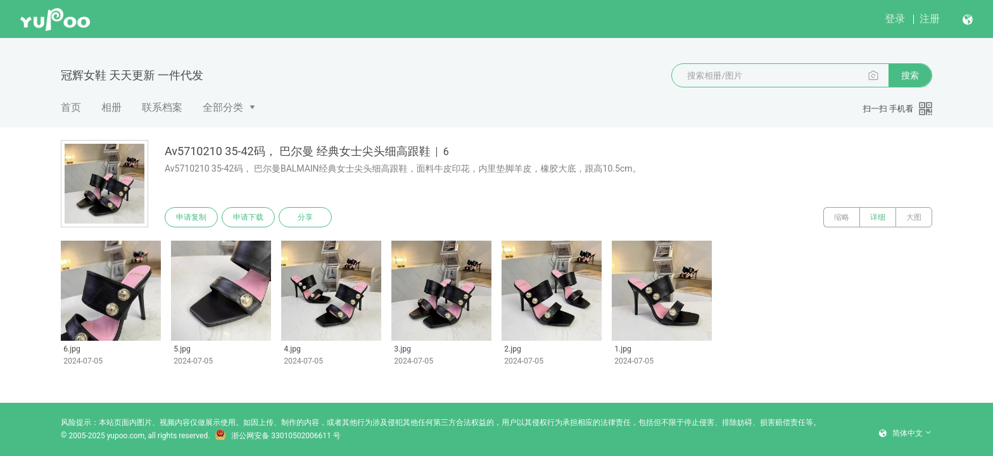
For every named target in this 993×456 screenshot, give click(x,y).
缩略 (841, 217)
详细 (877, 217)
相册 (111, 107)
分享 (305, 217)
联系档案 (162, 107)
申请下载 (248, 217)
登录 (895, 19)
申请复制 (191, 217)
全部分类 (223, 107)
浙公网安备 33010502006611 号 (277, 435)
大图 (913, 217)
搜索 (910, 75)
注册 (930, 19)
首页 (71, 107)
